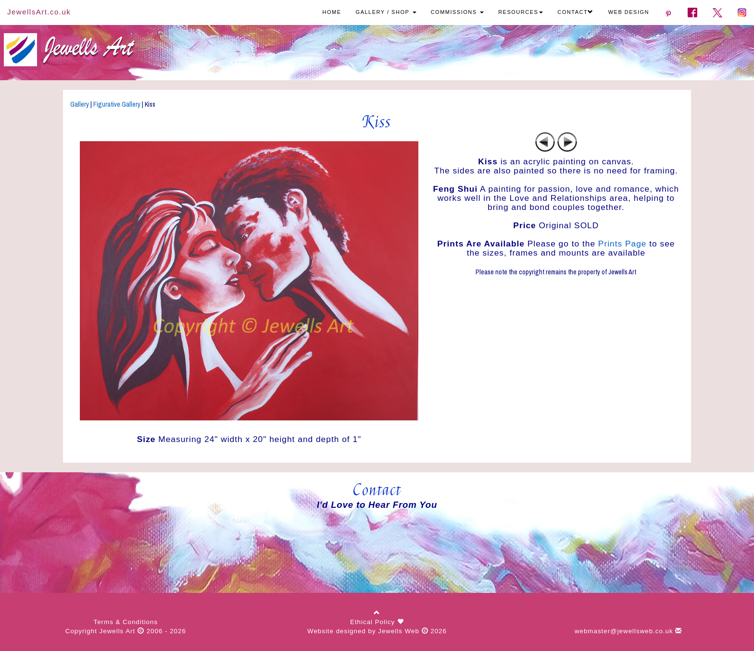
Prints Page (622, 243)
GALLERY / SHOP (386, 12)
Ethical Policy (373, 622)
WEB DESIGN (628, 12)
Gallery (79, 104)
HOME (332, 12)
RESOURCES (520, 12)
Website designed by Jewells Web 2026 (377, 631)
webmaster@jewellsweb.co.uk (628, 631)
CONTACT (575, 12)
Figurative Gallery (116, 104)
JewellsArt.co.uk (39, 12)
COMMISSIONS (457, 12)
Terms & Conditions (126, 622)
